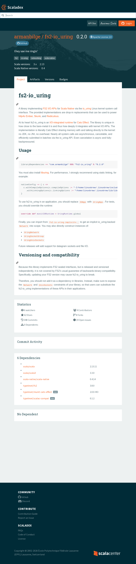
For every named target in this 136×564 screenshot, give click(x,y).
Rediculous (52, 116)
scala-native (50, 58)
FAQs (20, 530)
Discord (24, 501)
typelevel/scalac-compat (36, 449)
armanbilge (27, 36)
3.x (35, 64)
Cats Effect (83, 122)
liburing (45, 172)
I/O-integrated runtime (61, 122)
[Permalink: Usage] (17, 159)
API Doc (92, 23)
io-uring (24, 58)
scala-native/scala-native (36, 430)
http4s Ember (26, 116)
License (22, 538)
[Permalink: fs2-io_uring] (17, 105)
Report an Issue (26, 517)
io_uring (87, 108)
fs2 (16, 58)
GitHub (22, 43)
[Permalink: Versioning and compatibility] (17, 263)
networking (36, 58)
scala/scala (29, 417)
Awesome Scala (108, 23)
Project (21, 79)
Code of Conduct (26, 534)
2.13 (42, 64)
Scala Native (67, 108)
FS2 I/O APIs (50, 108)
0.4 (43, 68)
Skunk (37, 116)
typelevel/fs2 (30, 436)
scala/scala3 (29, 423)
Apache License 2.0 (101, 36)
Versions (49, 79)
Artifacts (35, 79)
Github (23, 497)
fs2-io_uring (59, 36)
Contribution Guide (28, 513)
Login (126, 23)
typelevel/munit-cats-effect (37, 442)
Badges (63, 79)
